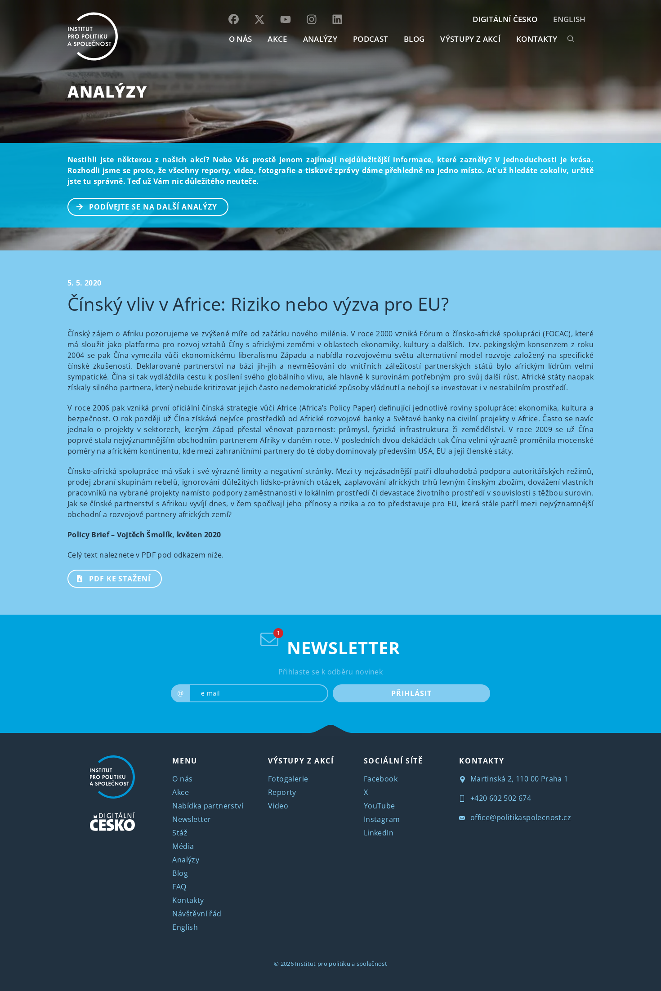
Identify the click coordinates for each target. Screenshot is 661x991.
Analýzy (320, 39)
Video (278, 806)
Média (183, 846)
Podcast (370, 39)
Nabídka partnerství (207, 806)
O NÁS (240, 39)
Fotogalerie (288, 779)
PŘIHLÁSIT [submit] (411, 693)
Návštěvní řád (196, 914)
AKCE (277, 39)
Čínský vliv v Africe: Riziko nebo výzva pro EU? (258, 303)
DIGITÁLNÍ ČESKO (505, 19)
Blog (180, 873)
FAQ (179, 887)
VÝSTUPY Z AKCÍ (301, 761)
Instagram (382, 819)
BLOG (414, 39)
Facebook (380, 779)
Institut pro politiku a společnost (341, 964)
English (569, 19)
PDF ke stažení (109, 578)
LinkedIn (378, 833)
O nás (182, 779)
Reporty (282, 792)
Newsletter (191, 819)
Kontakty (188, 900)
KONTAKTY (537, 39)
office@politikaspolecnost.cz (515, 817)
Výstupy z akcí (470, 39)
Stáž (180, 833)
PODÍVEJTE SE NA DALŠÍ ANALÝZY (142, 206)
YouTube (379, 806)
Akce (180, 792)
